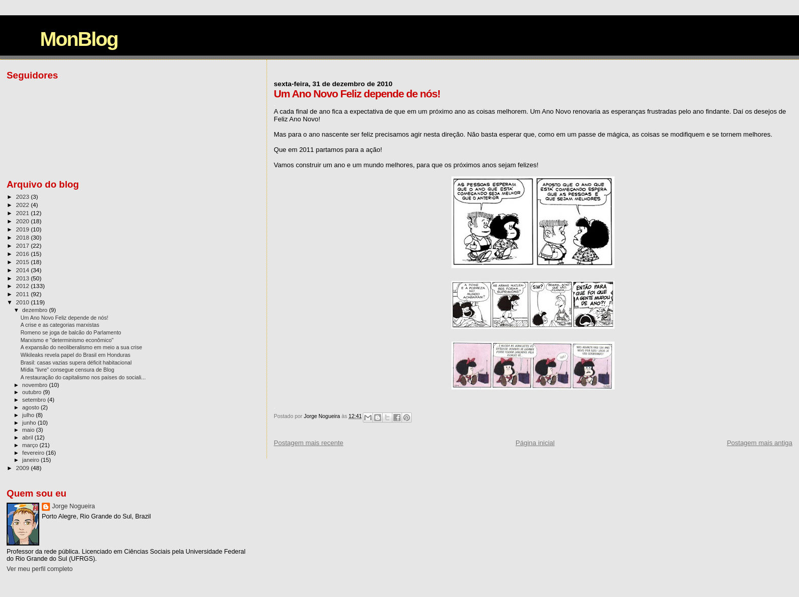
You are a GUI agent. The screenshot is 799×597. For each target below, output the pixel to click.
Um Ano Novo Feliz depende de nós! (64, 318)
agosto (31, 407)
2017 (23, 245)
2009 (23, 467)
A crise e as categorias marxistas (59, 325)
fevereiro (34, 453)
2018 (23, 237)
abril (28, 437)
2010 (23, 302)
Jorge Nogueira (73, 506)
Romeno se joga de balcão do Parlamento (70, 332)
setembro (34, 400)
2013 (23, 278)
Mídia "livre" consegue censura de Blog (67, 370)
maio (29, 430)
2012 (23, 285)
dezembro (35, 310)
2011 (23, 294)
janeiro (31, 460)
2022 (23, 204)
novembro (35, 385)
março (31, 445)
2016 (23, 253)
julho (29, 415)
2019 (23, 229)
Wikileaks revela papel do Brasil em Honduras (75, 355)
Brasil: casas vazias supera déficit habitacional (75, 362)
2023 (23, 196)
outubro (32, 392)
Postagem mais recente (308, 443)
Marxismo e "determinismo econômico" (67, 340)
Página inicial (535, 443)
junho (30, 423)
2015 (23, 261)
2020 (23, 221)
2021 (23, 213)
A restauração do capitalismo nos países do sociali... (83, 377)
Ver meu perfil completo (40, 569)
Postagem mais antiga (759, 443)
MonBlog (79, 39)
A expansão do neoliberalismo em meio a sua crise (81, 347)
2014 (23, 270)
